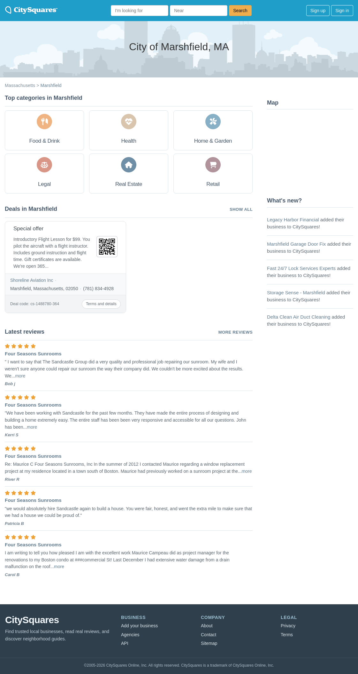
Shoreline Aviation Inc (31, 280)
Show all (241, 209)
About (207, 625)
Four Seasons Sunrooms (33, 353)
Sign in (342, 10)
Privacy (288, 625)
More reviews (235, 332)
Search (240, 10)
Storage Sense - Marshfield (296, 292)
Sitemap (209, 643)
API (124, 643)
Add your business (139, 625)
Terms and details (101, 304)
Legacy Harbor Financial (293, 219)
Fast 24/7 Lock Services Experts (301, 268)
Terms (287, 634)
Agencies (130, 634)
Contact (208, 634)
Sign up (317, 10)
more (20, 375)
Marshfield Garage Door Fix (296, 244)
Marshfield (51, 85)
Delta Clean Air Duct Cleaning (298, 317)
